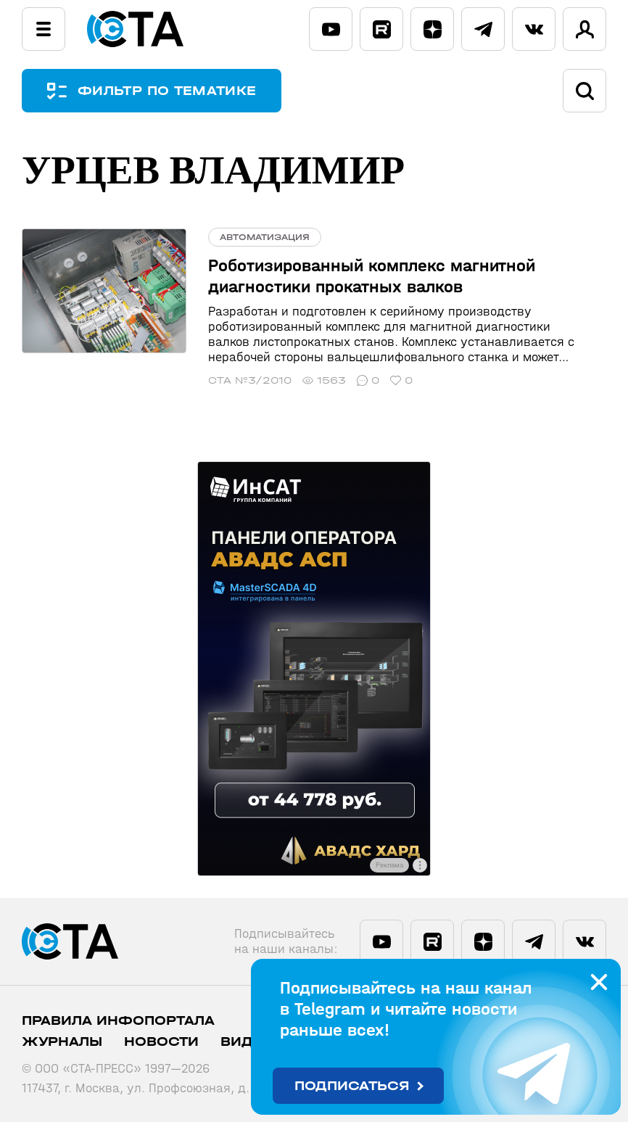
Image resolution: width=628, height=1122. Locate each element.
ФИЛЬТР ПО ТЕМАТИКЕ (167, 91)
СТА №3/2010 (250, 380)
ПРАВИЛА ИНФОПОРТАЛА (118, 1020)
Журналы (62, 1041)
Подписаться (352, 1086)
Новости (161, 1041)
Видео (247, 1041)
